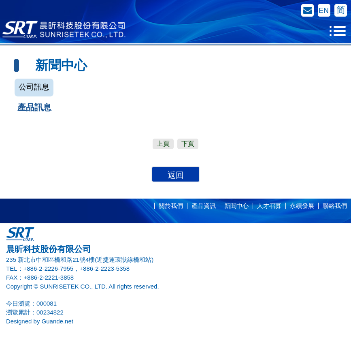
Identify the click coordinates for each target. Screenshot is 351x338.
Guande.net (57, 321)
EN (324, 10)
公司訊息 (34, 87)
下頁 (187, 143)
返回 (176, 175)
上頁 (163, 143)
